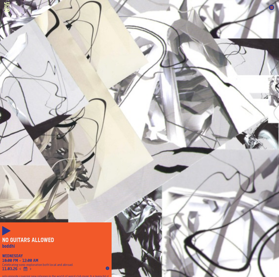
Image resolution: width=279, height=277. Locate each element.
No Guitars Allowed (28, 240)
